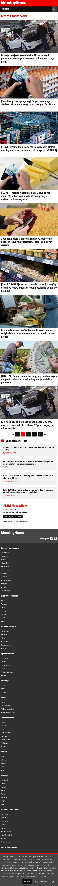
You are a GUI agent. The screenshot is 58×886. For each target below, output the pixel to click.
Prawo (3, 669)
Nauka (3, 689)
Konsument (4, 658)
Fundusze (4, 604)
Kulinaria (4, 787)
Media (3, 697)
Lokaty (3, 618)
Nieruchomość (5, 570)
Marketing (4, 828)
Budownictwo (5, 553)
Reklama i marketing (7, 709)
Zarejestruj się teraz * (13, 517)
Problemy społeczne (7, 672)
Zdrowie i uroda (7, 717)
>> (45, 434)
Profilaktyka (4, 743)
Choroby (3, 722)
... (34, 434)
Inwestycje (4, 611)
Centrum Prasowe (9, 847)
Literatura (4, 760)
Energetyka (4, 556)
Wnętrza (3, 801)
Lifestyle (4, 775)
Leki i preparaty (5, 733)
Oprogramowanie (6, 645)
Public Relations (6, 705)
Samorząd (4, 675)
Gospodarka (4, 821)
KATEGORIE (5, 9)
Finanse (3, 818)
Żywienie (4, 746)
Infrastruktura (5, 563)
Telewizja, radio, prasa (8, 712)
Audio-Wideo (5, 631)
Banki (3, 600)
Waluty (3, 621)
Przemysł (4, 573)
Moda (3, 790)
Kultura (4, 751)
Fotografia (4, 634)
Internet (3, 638)
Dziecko (3, 685)
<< (13, 434)
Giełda (3, 607)
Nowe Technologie (6, 835)
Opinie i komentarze (10, 809)
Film (2, 756)
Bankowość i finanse (9, 596)
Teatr (2, 770)
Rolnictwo (4, 577)
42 (40, 434)
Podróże (3, 794)
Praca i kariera (5, 665)
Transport (4, 584)
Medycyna (4, 736)
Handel (3, 559)
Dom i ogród (5, 780)
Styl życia (4, 797)
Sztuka (3, 767)
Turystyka (4, 587)
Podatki (3, 662)
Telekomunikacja (6, 580)
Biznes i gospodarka (10, 548)
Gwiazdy (3, 784)
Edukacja (5, 680)
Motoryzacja (5, 566)
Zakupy (3, 804)
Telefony (3, 648)
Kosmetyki (4, 726)
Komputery (4, 641)
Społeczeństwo (7, 653)
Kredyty (3, 614)
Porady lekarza (5, 740)
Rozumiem (27, 882)
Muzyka (3, 763)
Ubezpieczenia (5, 591)
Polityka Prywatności (40, 882)
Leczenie (4, 729)
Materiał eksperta (6, 831)
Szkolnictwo (4, 692)
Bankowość (4, 814)
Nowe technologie (8, 626)
